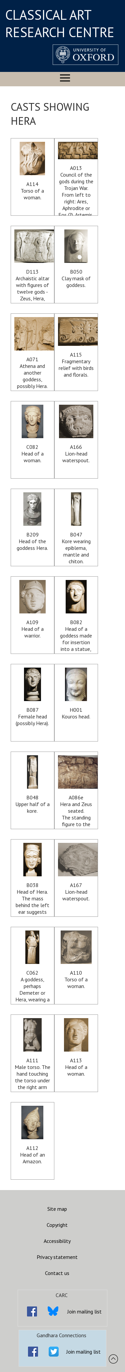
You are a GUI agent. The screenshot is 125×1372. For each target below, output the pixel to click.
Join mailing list (84, 1311)
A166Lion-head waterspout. (76, 434)
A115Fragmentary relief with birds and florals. (76, 347)
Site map (57, 1208)
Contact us (57, 1273)
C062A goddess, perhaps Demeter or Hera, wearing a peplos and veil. (32, 967)
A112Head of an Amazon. (32, 1135)
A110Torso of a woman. (76, 959)
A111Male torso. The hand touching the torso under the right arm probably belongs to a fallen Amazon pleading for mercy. (32, 1055)
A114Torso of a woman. (32, 171)
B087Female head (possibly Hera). (32, 697)
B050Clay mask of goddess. (76, 258)
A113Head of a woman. (76, 1047)
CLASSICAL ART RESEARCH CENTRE (59, 23)
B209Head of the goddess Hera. (32, 521)
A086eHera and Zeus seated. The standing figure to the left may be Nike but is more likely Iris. (76, 792)
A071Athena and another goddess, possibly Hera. (32, 353)
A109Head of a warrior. (32, 609)
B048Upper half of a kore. (32, 784)
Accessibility (57, 1241)
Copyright (57, 1224)
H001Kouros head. (76, 694)
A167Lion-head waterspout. (76, 872)
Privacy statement (57, 1257)
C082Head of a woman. (32, 434)
